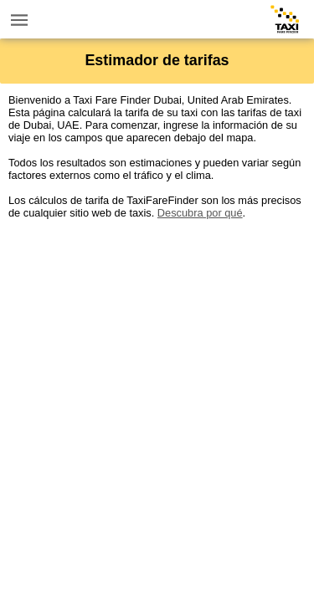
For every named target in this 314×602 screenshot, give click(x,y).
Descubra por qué (200, 213)
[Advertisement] (157, 376)
